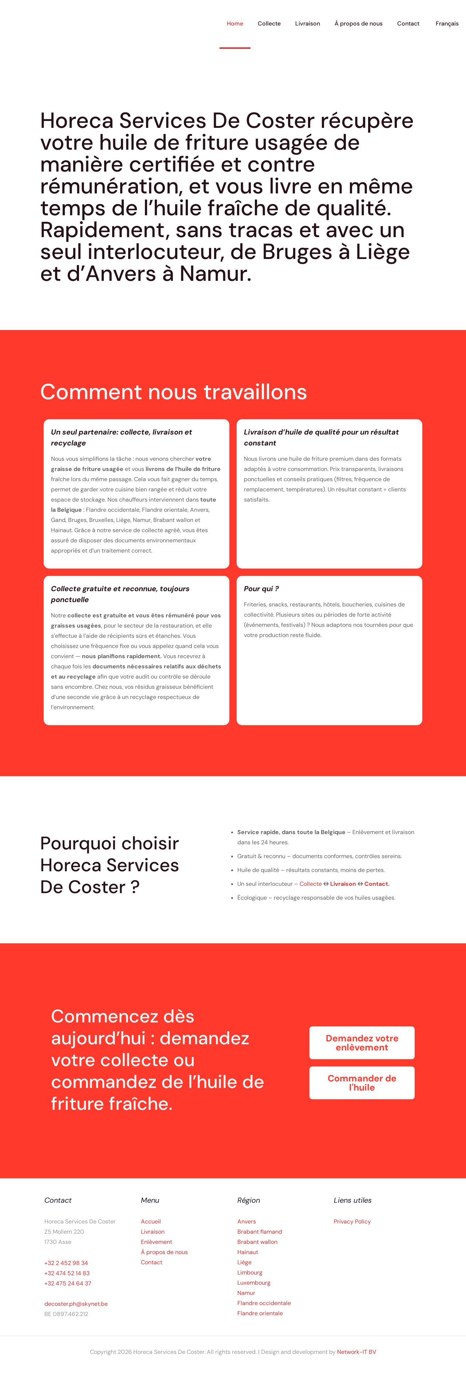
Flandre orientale (260, 1313)
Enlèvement (156, 1242)
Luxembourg (253, 1282)
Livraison (344, 884)
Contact (376, 884)
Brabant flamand (259, 1231)
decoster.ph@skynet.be (76, 1304)
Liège (244, 1262)
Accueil (151, 1221)
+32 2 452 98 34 (66, 1263)
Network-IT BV (356, 1352)
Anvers (246, 1221)
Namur (246, 1293)
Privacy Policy (352, 1221)
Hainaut (247, 1252)
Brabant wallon (257, 1242)
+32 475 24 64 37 (67, 1283)
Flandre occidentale (264, 1303)
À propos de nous (164, 1252)
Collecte (311, 884)
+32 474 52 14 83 (67, 1273)
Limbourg (249, 1272)
